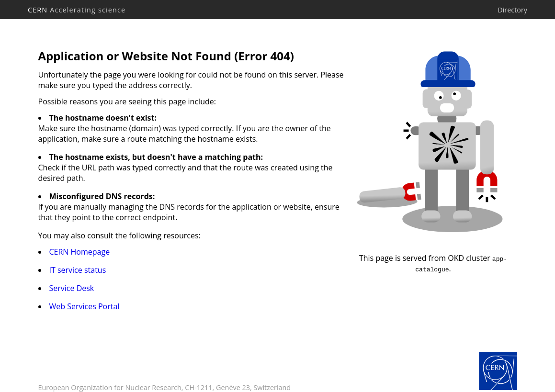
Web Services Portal (84, 306)
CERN (76, 9)
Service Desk (71, 288)
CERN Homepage (79, 251)
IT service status (77, 270)
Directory (512, 9)
